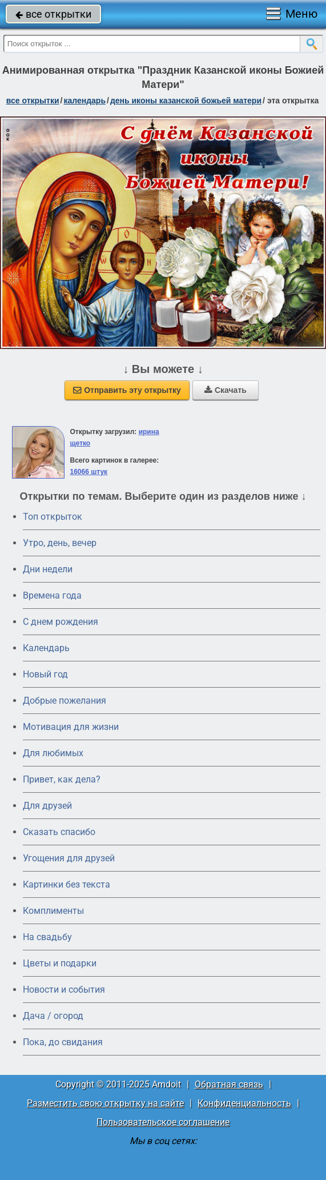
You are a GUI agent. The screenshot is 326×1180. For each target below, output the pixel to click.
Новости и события (64, 989)
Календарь (84, 100)
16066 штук (89, 472)
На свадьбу (47, 937)
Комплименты (53, 910)
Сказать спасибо (59, 831)
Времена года (52, 595)
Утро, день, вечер (59, 542)
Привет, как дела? (61, 779)
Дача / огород (53, 1015)
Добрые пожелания (64, 700)
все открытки (53, 14)
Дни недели (48, 569)
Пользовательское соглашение (163, 1122)
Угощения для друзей (69, 858)
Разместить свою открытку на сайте (105, 1103)
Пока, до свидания (63, 1042)
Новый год (45, 674)
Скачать (225, 390)
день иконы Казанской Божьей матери (185, 100)
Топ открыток (52, 516)
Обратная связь (229, 1084)
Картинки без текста (66, 884)
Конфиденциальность (244, 1103)
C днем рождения (60, 621)
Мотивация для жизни (71, 726)
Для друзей (47, 805)
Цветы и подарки (59, 963)
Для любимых (53, 753)
